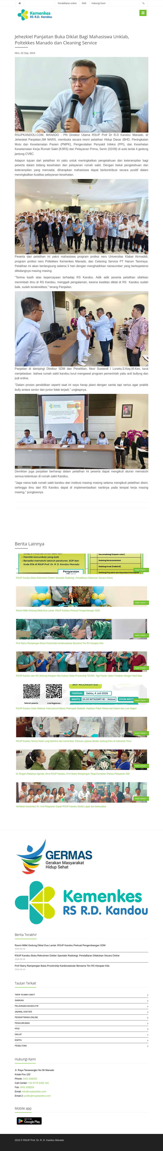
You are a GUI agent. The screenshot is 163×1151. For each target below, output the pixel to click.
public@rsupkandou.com (37, 1095)
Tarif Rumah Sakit (25, 995)
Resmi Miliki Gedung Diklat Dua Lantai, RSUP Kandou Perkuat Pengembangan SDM (58, 610)
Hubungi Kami (99, 3)
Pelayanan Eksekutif (27, 1006)
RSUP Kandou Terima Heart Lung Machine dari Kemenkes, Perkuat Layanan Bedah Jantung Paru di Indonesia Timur (74, 741)
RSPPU (18, 1040)
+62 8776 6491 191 (38, 1083)
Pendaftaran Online (26, 1017)
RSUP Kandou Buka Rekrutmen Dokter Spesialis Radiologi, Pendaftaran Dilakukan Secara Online (64, 578)
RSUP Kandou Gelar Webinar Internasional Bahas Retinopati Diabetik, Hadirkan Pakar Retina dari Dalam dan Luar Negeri (76, 708)
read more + (141, 569)
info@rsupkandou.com (34, 1091)
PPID (17, 1029)
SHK (84, 3)
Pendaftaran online (67, 3)
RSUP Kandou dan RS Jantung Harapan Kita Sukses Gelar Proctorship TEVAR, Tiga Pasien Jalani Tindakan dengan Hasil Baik (79, 675)
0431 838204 (27, 1087)
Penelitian (21, 1046)
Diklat (18, 1034)
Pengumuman (22, 1023)
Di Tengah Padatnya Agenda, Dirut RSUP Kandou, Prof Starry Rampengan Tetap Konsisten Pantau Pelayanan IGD (73, 774)
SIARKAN (19, 1000)
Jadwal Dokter (23, 1012)
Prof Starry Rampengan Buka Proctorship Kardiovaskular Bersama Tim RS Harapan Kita (59, 643)
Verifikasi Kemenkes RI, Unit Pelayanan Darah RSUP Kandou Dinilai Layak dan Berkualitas (61, 806)
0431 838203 (30, 1078)
